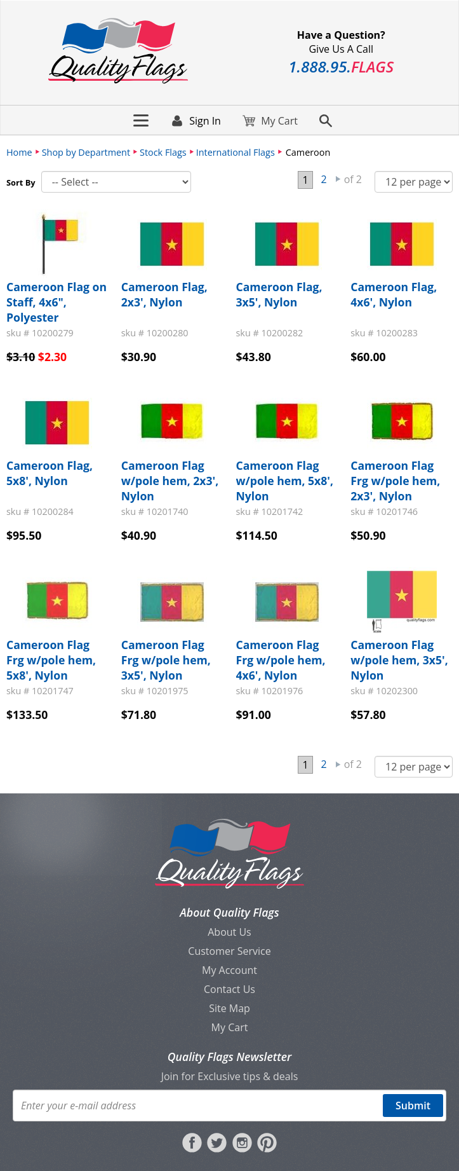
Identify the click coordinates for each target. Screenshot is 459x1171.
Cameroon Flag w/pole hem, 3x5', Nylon (399, 660)
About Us (229, 932)
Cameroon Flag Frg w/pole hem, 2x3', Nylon (395, 480)
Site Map (229, 1008)
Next (338, 179)
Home (19, 152)
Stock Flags (163, 152)
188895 (341, 66)
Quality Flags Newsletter (229, 1056)
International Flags (235, 152)
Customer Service (229, 951)
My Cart (229, 1027)
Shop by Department (86, 152)
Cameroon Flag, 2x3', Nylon (164, 294)
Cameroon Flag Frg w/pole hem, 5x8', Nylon (51, 660)
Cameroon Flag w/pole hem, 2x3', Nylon (170, 480)
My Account (229, 970)
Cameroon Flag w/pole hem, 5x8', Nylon (285, 480)
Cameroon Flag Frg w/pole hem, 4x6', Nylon (281, 660)
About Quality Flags (229, 912)
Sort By (21, 182)
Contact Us (229, 989)
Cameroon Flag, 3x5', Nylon (279, 294)
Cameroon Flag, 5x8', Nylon (49, 473)
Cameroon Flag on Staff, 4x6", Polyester (56, 302)
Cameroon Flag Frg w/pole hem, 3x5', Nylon (166, 660)
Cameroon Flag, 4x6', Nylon (393, 294)
